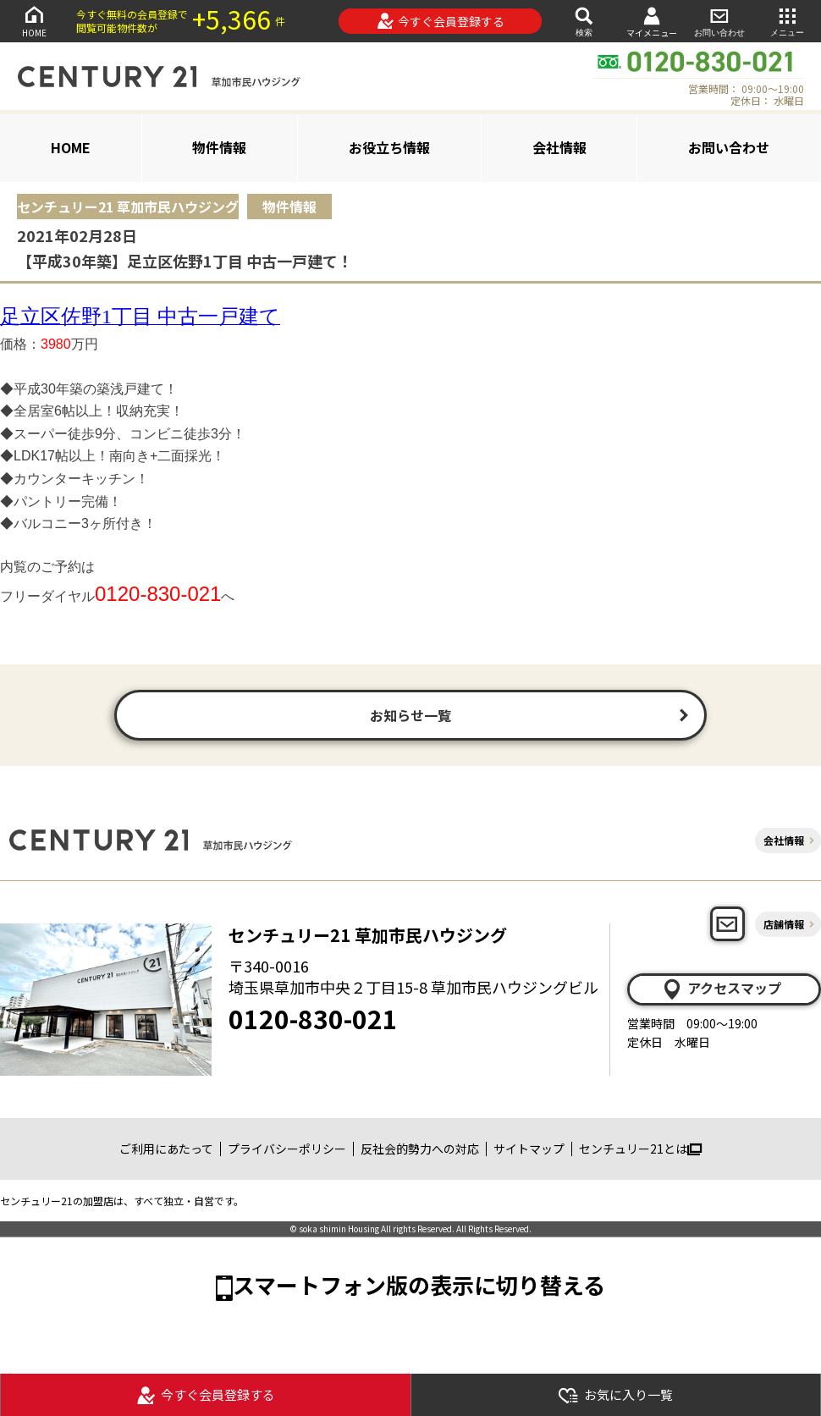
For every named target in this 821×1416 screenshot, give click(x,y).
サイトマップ (529, 1148)
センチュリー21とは (640, 1148)
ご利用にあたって (166, 1148)
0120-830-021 (313, 1018)
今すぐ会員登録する (440, 21)
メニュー (787, 20)
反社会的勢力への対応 (420, 1148)
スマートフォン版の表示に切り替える (419, 1284)
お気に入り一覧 (615, 1395)
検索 (584, 20)
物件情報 (219, 147)
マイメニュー (652, 21)
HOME (34, 21)
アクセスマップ (721, 989)
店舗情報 (783, 924)
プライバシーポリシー (287, 1148)
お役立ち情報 (389, 147)
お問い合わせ (719, 20)
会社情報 (559, 147)
